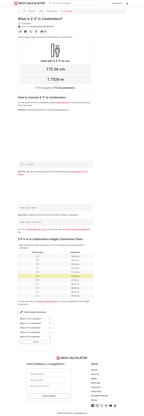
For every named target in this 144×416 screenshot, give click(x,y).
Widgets (94, 379)
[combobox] (75, 3)
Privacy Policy (96, 391)
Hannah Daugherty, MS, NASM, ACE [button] (42, 26)
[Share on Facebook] (25, 31)
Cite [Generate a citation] (43, 31)
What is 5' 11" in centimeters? (35, 323)
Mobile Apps (95, 383)
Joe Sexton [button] (27, 23)
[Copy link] (20, 31)
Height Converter (51, 11)
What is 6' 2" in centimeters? (35, 337)
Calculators (117, 3)
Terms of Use (96, 387)
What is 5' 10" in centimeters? (35, 319)
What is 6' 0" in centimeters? (35, 328)
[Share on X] (31, 31)
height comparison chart (48, 301)
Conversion (31, 11)
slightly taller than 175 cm (36, 229)
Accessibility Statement (99, 396)
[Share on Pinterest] (36, 31)
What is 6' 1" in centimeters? (35, 332)
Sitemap (94, 400)
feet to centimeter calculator (76, 229)
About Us (94, 370)
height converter (62, 102)
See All (35, 342)
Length (41, 11)
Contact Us (95, 374)
